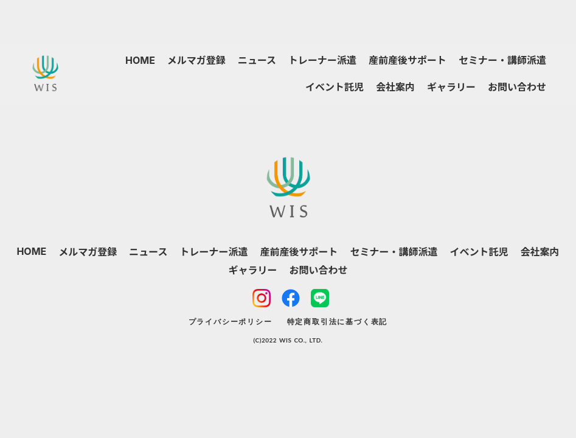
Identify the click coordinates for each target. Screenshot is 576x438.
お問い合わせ (517, 87)
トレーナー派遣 (322, 60)
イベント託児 (334, 87)
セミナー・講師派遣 (502, 60)
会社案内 (395, 87)
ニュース (257, 60)
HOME (140, 60)
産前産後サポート (407, 60)
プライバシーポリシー (230, 321)
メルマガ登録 (196, 60)
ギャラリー (451, 87)
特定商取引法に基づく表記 (337, 321)
